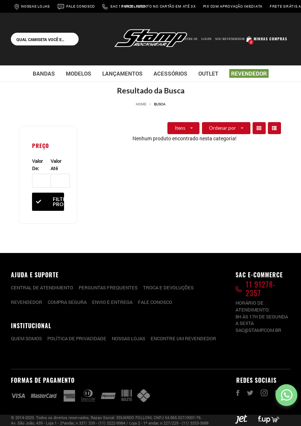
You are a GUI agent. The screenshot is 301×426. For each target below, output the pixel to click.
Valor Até (56, 165)
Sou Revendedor (230, 39)
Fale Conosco (80, 6)
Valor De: (37, 165)
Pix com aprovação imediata (232, 6)
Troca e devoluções (168, 287)
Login (206, 39)
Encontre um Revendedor (183, 338)
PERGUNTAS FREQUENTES (108, 287)
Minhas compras (270, 38)
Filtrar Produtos (48, 202)
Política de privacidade (76, 338)
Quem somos (26, 338)
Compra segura (67, 302)
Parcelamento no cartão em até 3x (158, 6)
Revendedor (26, 302)
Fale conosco (155, 302)
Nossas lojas (128, 338)
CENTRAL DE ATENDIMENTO (42, 287)
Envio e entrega (112, 302)
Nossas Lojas (35, 6)
